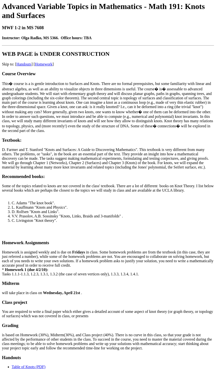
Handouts (24, 64)
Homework (44, 64)
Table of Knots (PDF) (28, 367)
